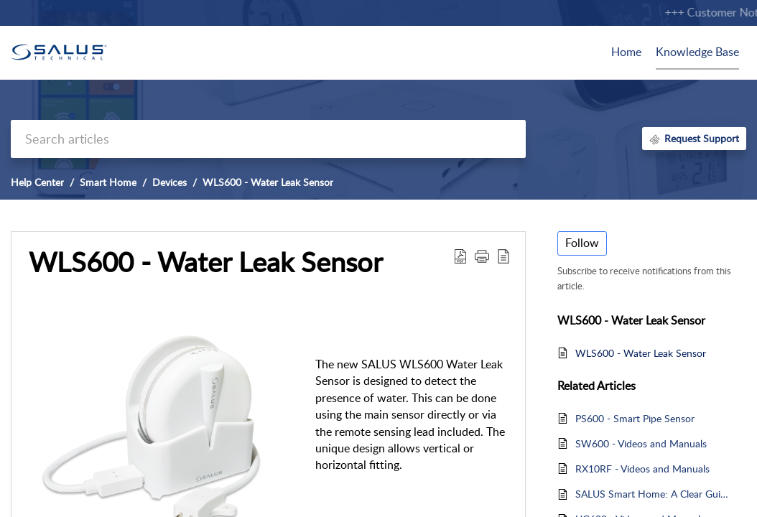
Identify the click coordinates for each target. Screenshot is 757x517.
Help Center (37, 182)
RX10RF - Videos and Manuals (642, 468)
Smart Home (108, 182)
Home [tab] (626, 52)
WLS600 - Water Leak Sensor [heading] (206, 262)
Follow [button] (582, 243)
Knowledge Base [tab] (697, 52)
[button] (460, 255)
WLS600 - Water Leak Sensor (268, 182)
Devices (169, 182)
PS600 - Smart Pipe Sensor (635, 418)
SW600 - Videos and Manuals (641, 443)
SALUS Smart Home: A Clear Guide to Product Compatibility (653, 493)
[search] (268, 139)
